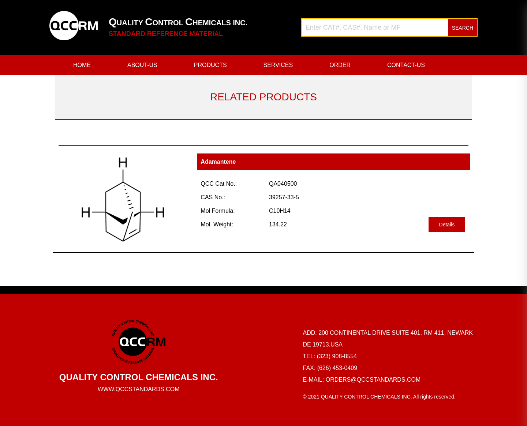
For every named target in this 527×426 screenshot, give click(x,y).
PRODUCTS (210, 65)
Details (447, 224)
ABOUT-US (142, 65)
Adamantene (218, 162)
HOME (82, 65)
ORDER (340, 65)
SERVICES (278, 65)
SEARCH (462, 28)
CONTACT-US (406, 65)
